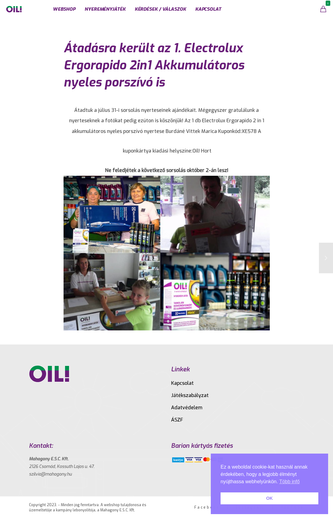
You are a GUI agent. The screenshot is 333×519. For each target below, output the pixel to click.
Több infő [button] (289, 481)
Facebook (207, 507)
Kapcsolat (182, 383)
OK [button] (269, 498)
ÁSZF (177, 420)
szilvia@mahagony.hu (50, 474)
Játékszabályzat (190, 395)
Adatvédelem (186, 407)
